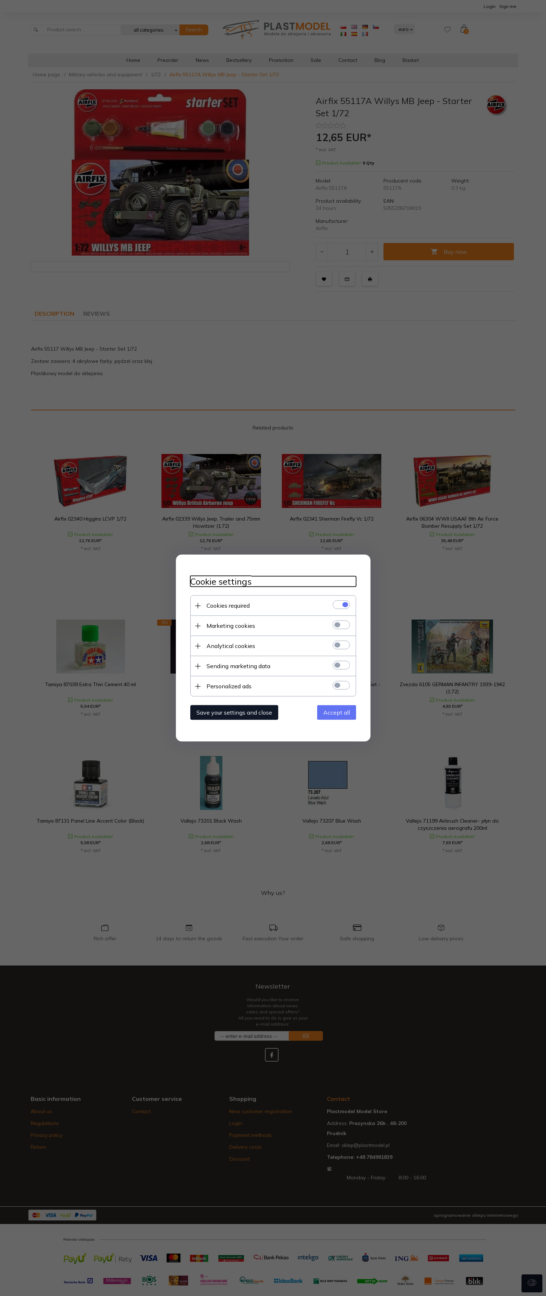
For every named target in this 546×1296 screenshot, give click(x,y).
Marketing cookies (231, 625)
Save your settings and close (234, 712)
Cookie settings (221, 581)
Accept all (336, 712)
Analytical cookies (231, 645)
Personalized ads (229, 686)
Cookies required (228, 605)
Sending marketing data (238, 666)
